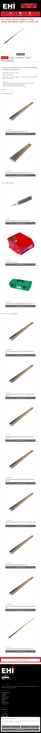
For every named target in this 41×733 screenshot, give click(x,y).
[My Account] (34, 7)
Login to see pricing (20, 134)
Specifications (20, 57)
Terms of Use (5, 713)
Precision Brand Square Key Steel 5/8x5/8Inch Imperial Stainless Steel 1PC (19, 437)
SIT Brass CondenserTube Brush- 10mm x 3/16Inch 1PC (18, 220)
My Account (4, 709)
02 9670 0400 (28, 4)
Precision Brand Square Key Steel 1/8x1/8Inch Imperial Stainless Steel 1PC (19, 480)
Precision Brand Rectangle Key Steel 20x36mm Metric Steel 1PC (19, 172)
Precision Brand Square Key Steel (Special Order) (16, 131)
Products (4, 694)
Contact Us (5, 703)
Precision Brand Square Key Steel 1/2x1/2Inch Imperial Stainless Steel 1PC (19, 394)
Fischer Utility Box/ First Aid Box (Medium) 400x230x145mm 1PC (20, 303)
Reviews (7, 60)
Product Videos (5, 702)
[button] (22, 7)
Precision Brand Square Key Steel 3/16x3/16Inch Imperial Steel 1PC (19, 352)
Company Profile (6, 692)
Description (4, 57)
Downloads (5, 698)
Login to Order (20, 54)
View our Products (20, 660)
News (3, 701)
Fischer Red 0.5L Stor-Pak (11, 262)
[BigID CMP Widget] (20, 724)
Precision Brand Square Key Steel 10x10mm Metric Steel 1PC (19, 648)
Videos (4, 699)
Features (12, 57)
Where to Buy (5, 696)
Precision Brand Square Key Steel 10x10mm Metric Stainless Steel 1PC (20, 607)
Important (28, 57)
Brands (4, 695)
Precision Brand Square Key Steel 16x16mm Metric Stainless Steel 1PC (20, 522)
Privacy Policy (5, 715)
